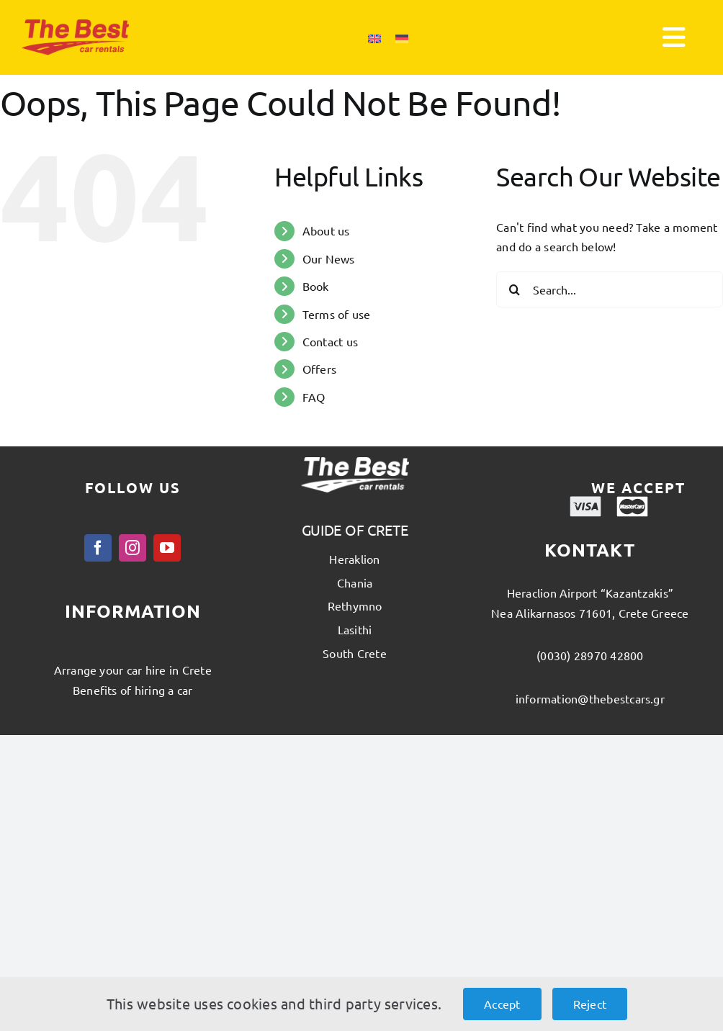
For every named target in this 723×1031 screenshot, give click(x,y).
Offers (319, 368)
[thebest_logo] (76, 25)
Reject (589, 1003)
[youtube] (167, 548)
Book (315, 286)
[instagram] (132, 548)
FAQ (313, 397)
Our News (328, 258)
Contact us (330, 341)
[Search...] (609, 289)
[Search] (514, 289)
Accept (502, 1003)
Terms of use (336, 314)
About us (326, 230)
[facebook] (98, 548)
